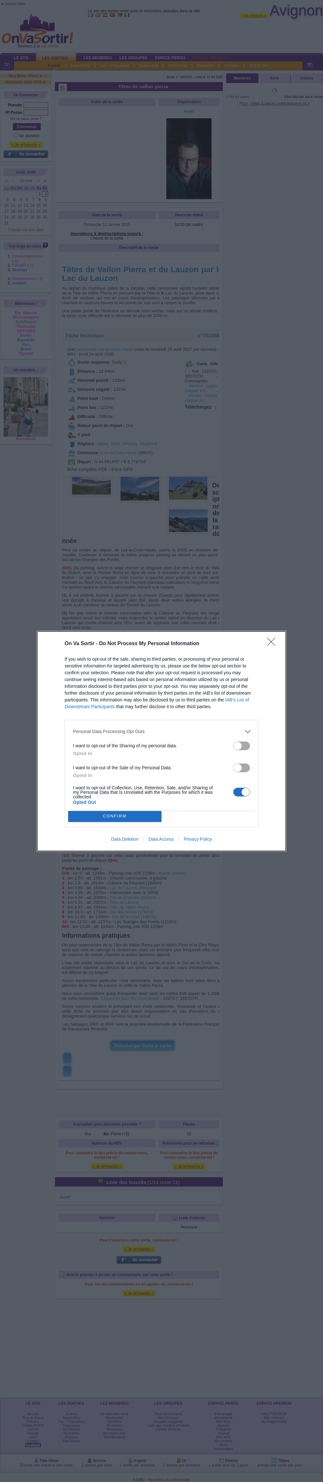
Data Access (161, 839)
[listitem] (161, 731)
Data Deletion (125, 839)
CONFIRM (115, 816)
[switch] (241, 745)
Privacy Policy (198, 839)
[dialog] (161, 741)
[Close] (273, 644)
